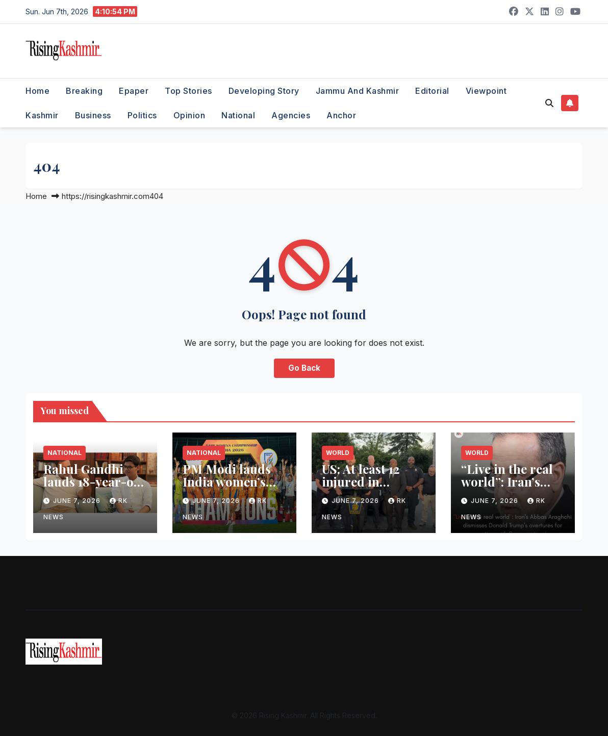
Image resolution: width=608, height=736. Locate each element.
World (337, 452)
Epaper (133, 91)
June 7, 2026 (78, 500)
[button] (549, 103)
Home (37, 91)
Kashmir (42, 115)
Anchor (341, 115)
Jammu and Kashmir (357, 91)
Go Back (304, 368)
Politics (142, 115)
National (238, 115)
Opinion (189, 115)
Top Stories (188, 91)
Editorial (432, 91)
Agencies (290, 115)
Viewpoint (486, 91)
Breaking (84, 91)
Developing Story (264, 91)
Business (93, 115)
